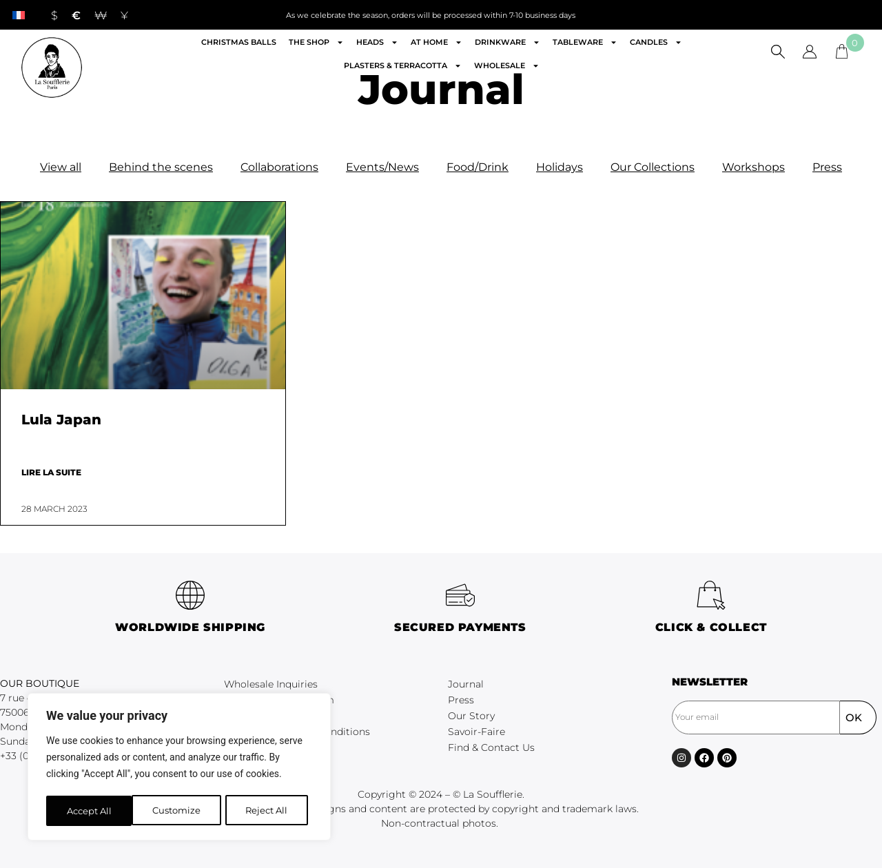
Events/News (382, 167)
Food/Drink (478, 167)
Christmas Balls (238, 42)
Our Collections (653, 167)
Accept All (269, 811)
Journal (466, 684)
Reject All (180, 811)
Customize (90, 811)
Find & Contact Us (491, 747)
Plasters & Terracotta (403, 65)
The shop (316, 42)
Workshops (753, 167)
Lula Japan (61, 419)
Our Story (471, 716)
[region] (179, 768)
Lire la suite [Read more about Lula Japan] (51, 472)
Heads (377, 42)
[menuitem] (19, 15)
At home (436, 42)
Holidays (559, 167)
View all (60, 167)
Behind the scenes (161, 167)
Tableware (585, 42)
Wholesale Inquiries (271, 684)
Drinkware (507, 42)
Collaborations (279, 167)
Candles (656, 42)
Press (827, 167)
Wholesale (507, 65)
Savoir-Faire (476, 731)
